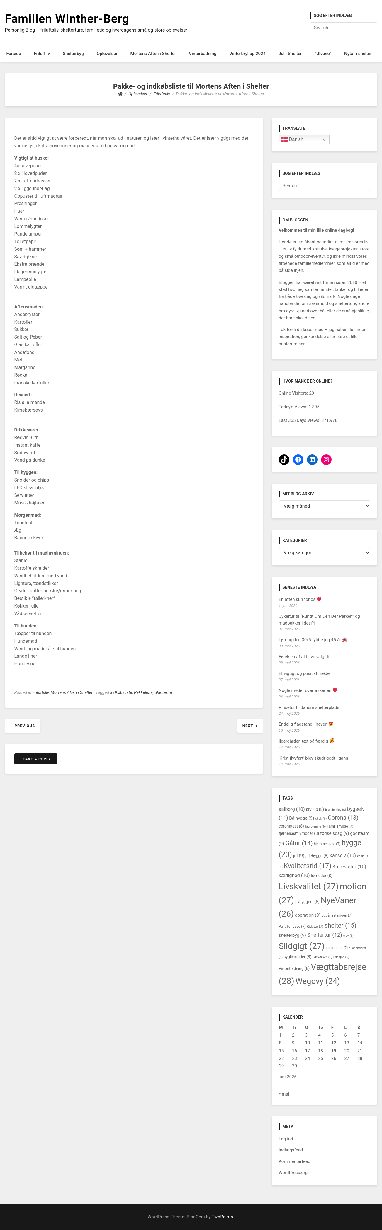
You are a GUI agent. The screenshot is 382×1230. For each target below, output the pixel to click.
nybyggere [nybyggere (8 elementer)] (307, 901)
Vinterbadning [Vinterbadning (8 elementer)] (294, 968)
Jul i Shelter (290, 53)
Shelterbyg (73, 53)
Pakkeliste (143, 692)
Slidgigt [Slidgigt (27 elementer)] (302, 946)
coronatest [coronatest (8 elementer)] (291, 826)
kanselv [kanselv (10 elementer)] (343, 855)
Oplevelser (107, 53)
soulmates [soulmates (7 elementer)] (337, 948)
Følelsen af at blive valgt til (304, 656)
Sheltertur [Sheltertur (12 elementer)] (324, 935)
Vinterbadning (202, 53)
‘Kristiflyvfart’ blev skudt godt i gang (313, 758)
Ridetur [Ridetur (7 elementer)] (315, 926)
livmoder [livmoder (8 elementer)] (321, 875)
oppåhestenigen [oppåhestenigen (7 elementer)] (337, 915)
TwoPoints (222, 1216)
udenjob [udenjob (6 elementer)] (341, 957)
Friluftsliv (40, 692)
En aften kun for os (300, 599)
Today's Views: (294, 407)
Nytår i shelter (358, 53)
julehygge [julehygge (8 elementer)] (317, 855)
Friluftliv (42, 53)
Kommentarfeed (294, 1161)
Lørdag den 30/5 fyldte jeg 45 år (313, 639)
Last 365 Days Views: (300, 420)
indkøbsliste (121, 692)
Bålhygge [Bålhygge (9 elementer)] (301, 818)
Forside (13, 53)
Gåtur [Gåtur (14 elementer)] (299, 843)
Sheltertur (163, 692)
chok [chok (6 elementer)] (321, 818)
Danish (292, 139)
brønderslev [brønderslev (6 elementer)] (335, 810)
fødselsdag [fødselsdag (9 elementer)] (334, 833)
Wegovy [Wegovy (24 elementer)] (317, 981)
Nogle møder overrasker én (308, 690)
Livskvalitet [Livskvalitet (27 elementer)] (309, 886)
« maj (284, 1094)
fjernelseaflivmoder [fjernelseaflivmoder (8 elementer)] (299, 833)
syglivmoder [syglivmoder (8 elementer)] (298, 956)
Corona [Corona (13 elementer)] (343, 817)
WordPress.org (293, 1172)
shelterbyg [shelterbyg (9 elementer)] (292, 935)
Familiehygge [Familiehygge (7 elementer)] (340, 826)
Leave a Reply (36, 759)
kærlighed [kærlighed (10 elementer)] (294, 875)
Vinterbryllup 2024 (247, 53)
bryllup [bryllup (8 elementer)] (315, 809)
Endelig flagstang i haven (306, 724)
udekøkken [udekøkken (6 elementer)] (322, 957)
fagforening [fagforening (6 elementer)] (315, 826)
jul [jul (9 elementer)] (299, 855)
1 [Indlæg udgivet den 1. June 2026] (280, 1035)
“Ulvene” (323, 53)
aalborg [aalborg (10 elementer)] (292, 809)
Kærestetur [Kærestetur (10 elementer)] (349, 866)
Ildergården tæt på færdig (306, 741)
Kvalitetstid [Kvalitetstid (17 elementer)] (308, 866)
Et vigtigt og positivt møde (304, 673)
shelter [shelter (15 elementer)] (340, 925)
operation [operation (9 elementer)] (307, 915)
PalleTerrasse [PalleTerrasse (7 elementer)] (292, 926)
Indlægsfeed (291, 1150)
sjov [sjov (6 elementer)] (348, 936)
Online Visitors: (294, 393)
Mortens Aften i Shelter (153, 53)
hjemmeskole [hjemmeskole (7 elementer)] (327, 844)
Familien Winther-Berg (67, 19)
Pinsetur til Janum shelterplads (309, 707)
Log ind (286, 1139)
